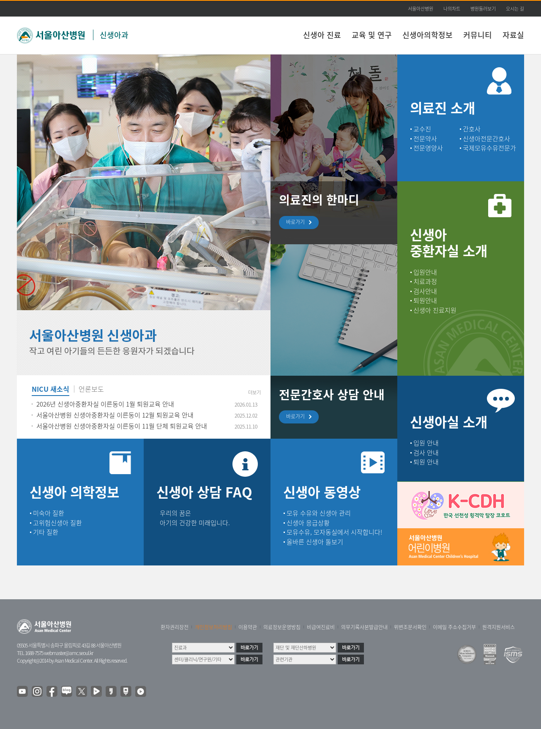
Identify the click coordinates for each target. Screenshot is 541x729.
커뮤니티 (477, 35)
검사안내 (425, 291)
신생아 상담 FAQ (204, 492)
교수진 (422, 129)
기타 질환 (45, 532)
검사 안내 (426, 452)
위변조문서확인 (410, 627)
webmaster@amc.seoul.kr (68, 653)
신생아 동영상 (322, 492)
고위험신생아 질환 (57, 522)
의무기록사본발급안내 (364, 627)
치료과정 (425, 281)
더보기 (254, 392)
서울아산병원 (420, 8)
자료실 (513, 35)
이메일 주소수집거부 (454, 627)
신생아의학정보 (427, 35)
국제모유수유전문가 (489, 148)
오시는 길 (515, 8)
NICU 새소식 (50, 389)
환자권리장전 (175, 627)
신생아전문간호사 (486, 138)
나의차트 (451, 8)
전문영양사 (428, 148)
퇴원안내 (425, 300)
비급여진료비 (321, 627)
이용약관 (247, 627)
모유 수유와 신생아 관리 (319, 513)
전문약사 (425, 138)
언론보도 (91, 389)
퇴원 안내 (426, 462)
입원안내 (425, 272)
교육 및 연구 (372, 35)
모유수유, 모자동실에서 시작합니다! (334, 532)
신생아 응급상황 (308, 522)
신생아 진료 (322, 35)
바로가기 (297, 222)
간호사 (472, 129)
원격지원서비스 (498, 627)
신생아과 (114, 35)
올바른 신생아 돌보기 (315, 541)
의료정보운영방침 (282, 627)
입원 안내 (426, 443)
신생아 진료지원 (434, 310)
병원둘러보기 (483, 8)
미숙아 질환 (48, 513)
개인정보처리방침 (213, 627)
